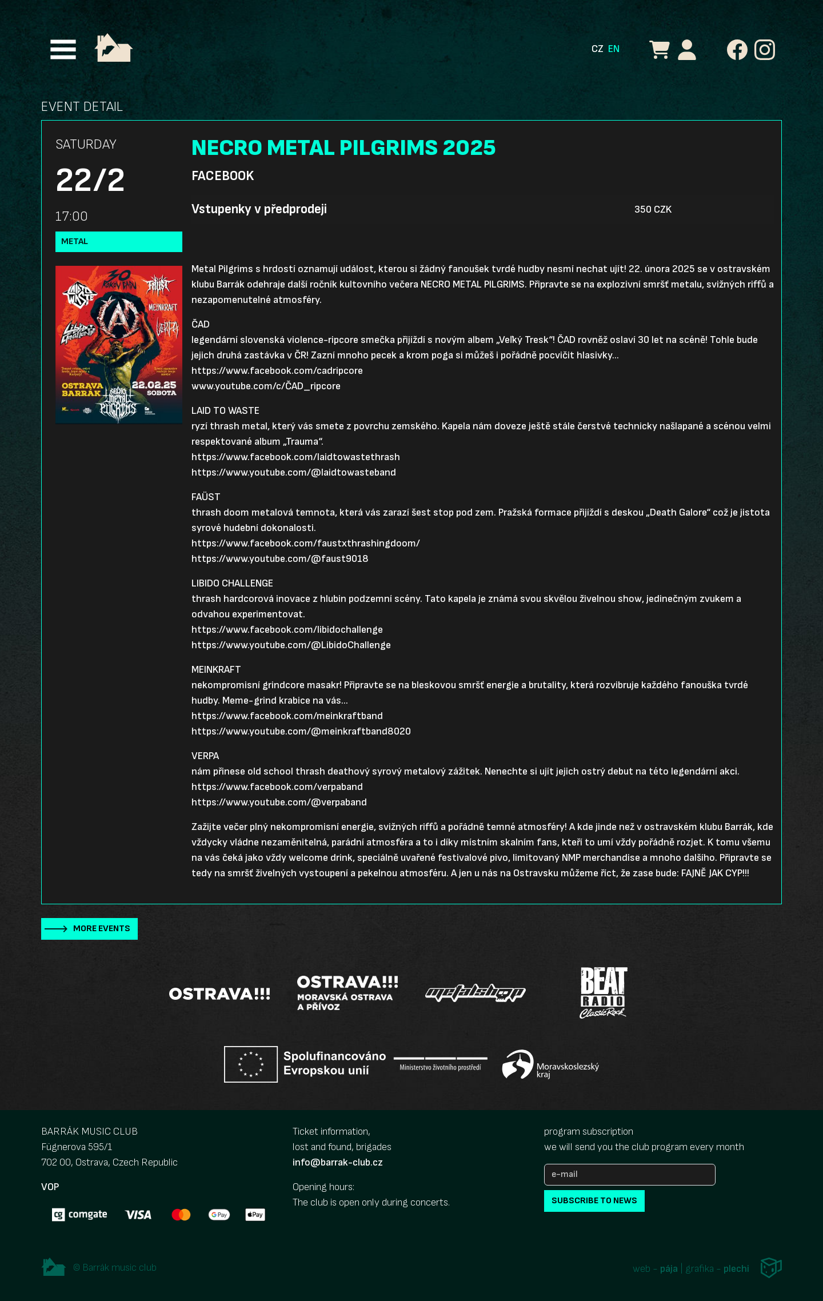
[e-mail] (630, 1175)
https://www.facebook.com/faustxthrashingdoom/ (305, 543)
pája (669, 1269)
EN (614, 49)
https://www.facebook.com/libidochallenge (287, 630)
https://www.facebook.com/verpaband (277, 787)
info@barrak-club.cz (338, 1162)
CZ (598, 49)
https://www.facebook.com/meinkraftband (287, 716)
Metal (74, 241)
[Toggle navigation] (63, 49)
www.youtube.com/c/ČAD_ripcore (266, 386)
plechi (736, 1269)
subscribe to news (594, 1200)
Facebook (222, 176)
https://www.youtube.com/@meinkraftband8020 (301, 731)
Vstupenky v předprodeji (259, 209)
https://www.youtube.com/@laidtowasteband (293, 472)
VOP (50, 1187)
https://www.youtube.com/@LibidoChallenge (291, 645)
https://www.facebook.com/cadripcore (277, 371)
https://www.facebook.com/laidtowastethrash (295, 457)
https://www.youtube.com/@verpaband (279, 802)
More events (101, 928)
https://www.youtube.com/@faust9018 (280, 559)
